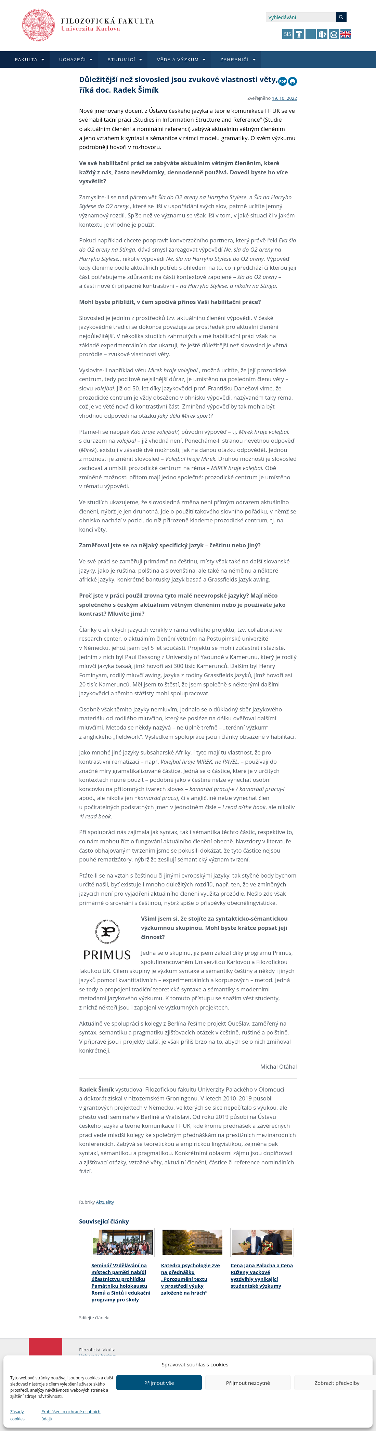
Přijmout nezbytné (248, 1382)
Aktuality (105, 1202)
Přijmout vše (159, 1382)
